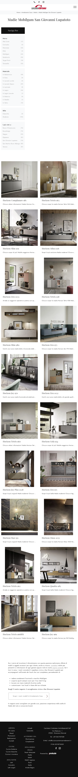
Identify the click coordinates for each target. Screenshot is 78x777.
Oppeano (6, 137)
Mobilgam (6, 54)
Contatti (11, 741)
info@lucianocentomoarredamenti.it (59, 741)
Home (18, 12)
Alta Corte (6, 42)
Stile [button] (4, 111)
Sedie (30, 765)
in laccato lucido (8, 81)
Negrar (5, 134)
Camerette (30, 731)
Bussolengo (6, 131)
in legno (5, 90)
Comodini (11, 765)
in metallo (6, 100)
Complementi (30, 742)
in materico (6, 97)
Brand (11, 733)
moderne (6, 117)
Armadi (30, 728)
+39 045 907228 (58, 737)
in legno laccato (8, 93)
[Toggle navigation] (74, 7)
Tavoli (30, 763)
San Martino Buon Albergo (11, 144)
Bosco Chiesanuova (9, 128)
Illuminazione (30, 739)
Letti (11, 763)
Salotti (30, 758)
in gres (5, 78)
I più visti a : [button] (7, 125)
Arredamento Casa (27, 12)
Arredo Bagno (29, 768)
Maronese (6, 48)
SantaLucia (6, 57)
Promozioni (11, 736)
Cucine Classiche (11, 752)
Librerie (29, 750)
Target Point (6, 60)
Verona (5, 147)
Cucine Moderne (11, 749)
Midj (4, 51)
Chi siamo (11, 731)
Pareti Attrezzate (30, 752)
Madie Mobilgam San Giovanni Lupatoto (50, 12)
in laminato (6, 87)
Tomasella (6, 64)
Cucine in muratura (11, 754)
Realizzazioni (11, 738)
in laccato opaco (8, 84)
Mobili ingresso (30, 760)
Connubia (6, 45)
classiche (6, 114)
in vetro (5, 103)
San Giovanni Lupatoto (10, 141)
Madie (35, 12)
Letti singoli (11, 768)
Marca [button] (5, 38)
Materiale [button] (6, 71)
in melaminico (7, 75)
